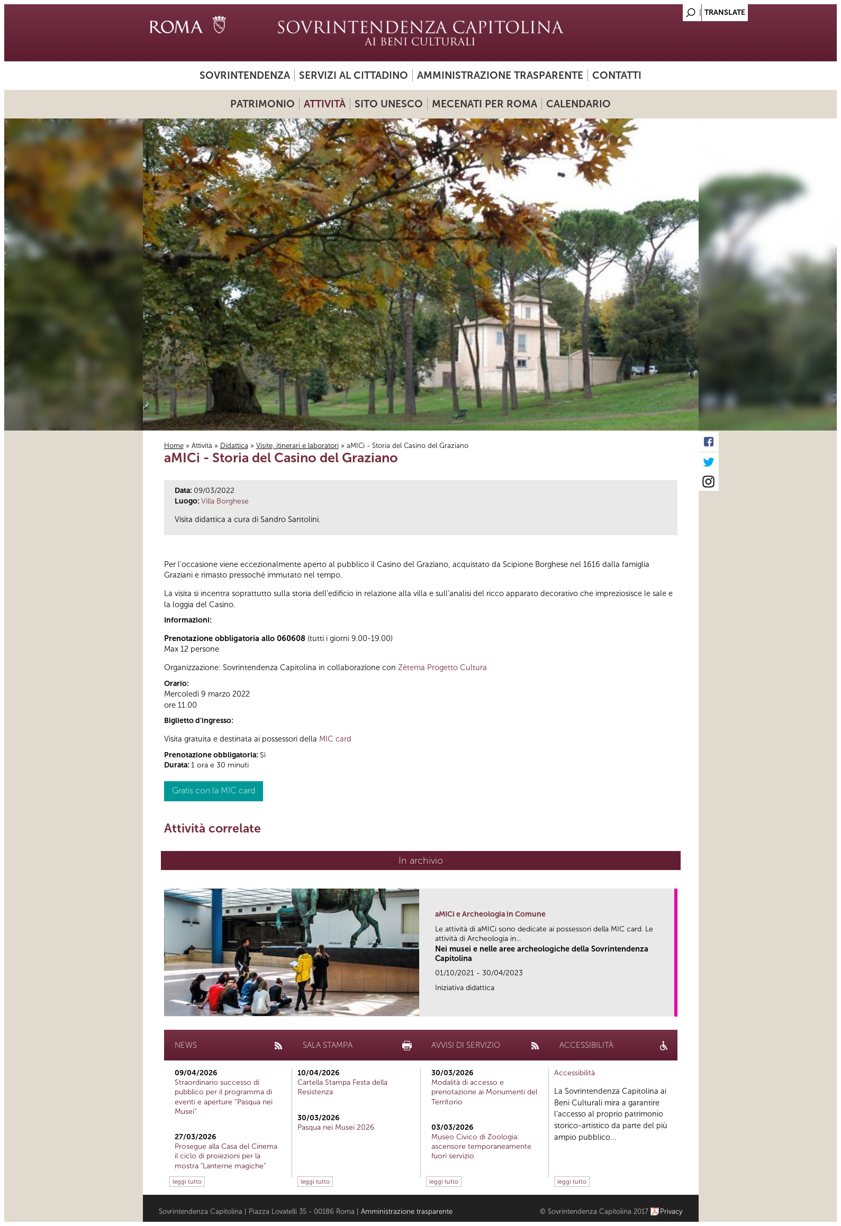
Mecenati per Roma (484, 104)
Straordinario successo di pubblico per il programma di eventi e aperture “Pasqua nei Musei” (224, 1097)
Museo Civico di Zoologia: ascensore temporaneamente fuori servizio (481, 1146)
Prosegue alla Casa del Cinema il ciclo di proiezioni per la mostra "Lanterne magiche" (226, 1156)
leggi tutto (187, 1181)
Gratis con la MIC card (213, 790)
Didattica (234, 446)
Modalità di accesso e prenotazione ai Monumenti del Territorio (484, 1092)
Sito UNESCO (389, 104)
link (669, 1005)
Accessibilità (574, 1072)
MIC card (335, 739)
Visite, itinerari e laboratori (297, 446)
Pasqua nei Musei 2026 (335, 1127)
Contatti (616, 75)
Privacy (671, 1211)
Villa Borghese (225, 501)
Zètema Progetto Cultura (442, 667)
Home (174, 446)
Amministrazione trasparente (500, 75)
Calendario (578, 104)
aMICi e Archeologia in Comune (490, 914)
